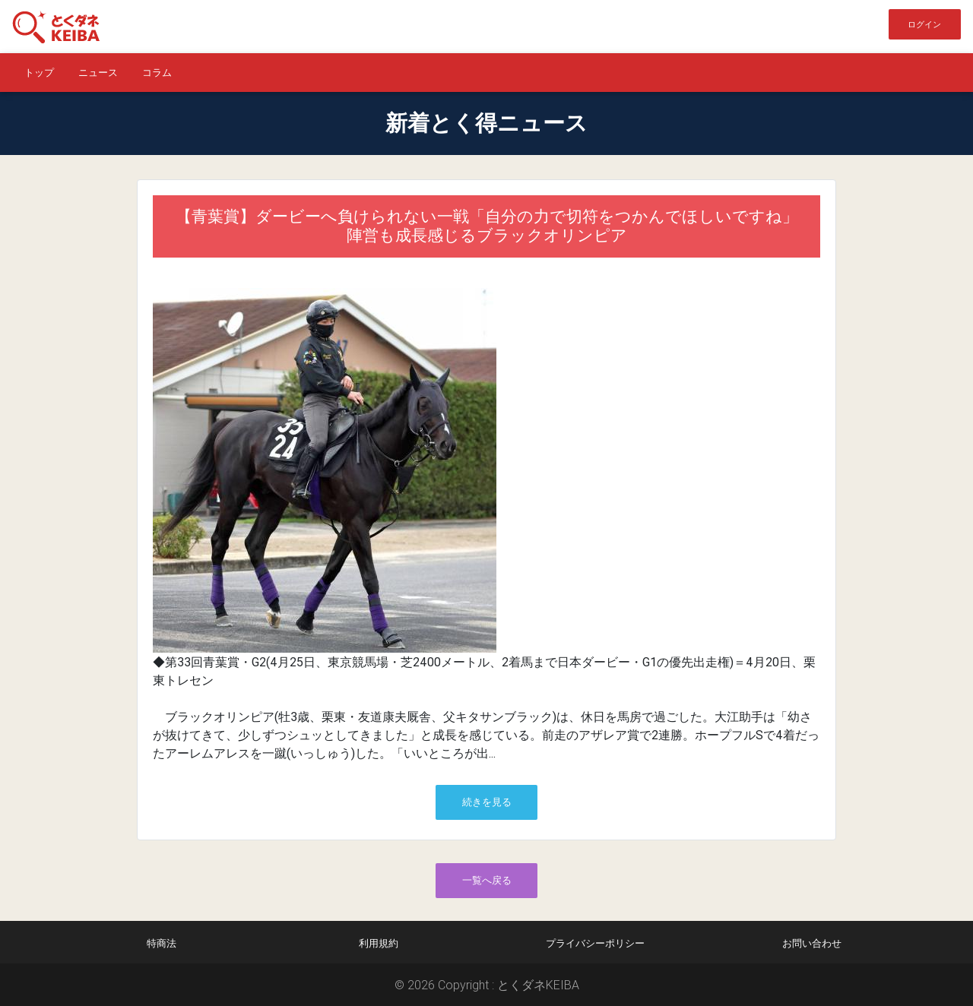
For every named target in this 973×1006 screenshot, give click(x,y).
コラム (157, 72)
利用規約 (378, 943)
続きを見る (487, 802)
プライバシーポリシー (595, 943)
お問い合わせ (811, 943)
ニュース (98, 72)
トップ (39, 72)
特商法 (161, 943)
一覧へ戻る (487, 880)
